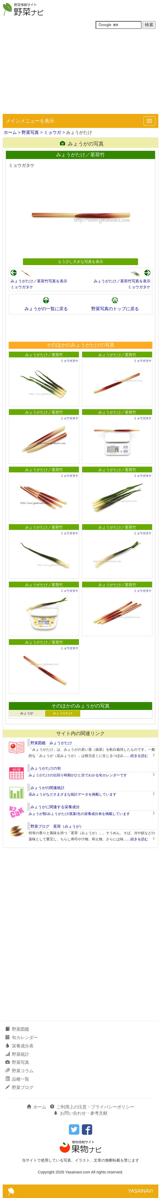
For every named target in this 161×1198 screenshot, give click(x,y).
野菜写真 (30, 132)
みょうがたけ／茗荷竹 (44, 355)
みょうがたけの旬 (46, 768)
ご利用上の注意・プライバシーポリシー (92, 1107)
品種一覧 (17, 1079)
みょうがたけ (62, 713)
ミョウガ (52, 132)
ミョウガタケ (22, 287)
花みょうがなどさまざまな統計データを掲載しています (72, 794)
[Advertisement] (80, 73)
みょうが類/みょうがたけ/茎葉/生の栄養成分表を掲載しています (79, 814)
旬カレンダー (21, 1037)
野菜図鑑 (17, 1029)
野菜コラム (19, 1070)
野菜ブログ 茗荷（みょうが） (57, 826)
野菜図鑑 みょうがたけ (51, 743)
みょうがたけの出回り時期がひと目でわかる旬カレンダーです (78, 775)
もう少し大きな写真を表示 (80, 261)
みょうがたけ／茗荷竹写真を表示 (39, 281)
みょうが (26, 713)
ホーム (10, 132)
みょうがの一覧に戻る (46, 308)
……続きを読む (135, 756)
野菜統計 (17, 1054)
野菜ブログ (19, 1087)
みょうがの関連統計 (48, 788)
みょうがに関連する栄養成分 (55, 807)
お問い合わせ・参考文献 (80, 1113)
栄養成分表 (19, 1046)
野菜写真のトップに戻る (115, 308)
